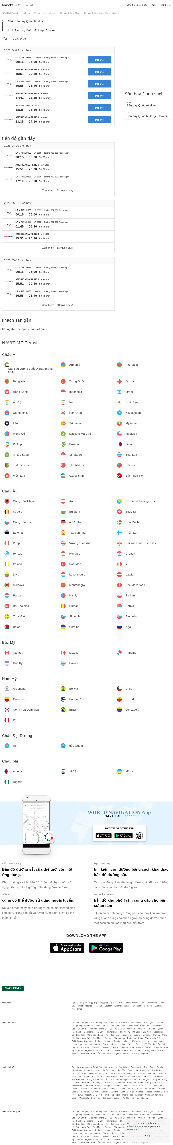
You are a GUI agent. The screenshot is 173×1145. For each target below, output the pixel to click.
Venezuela (84, 1053)
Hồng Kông (77, 1026)
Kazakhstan (157, 1026)
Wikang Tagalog (85, 1006)
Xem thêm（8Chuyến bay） (58, 247)
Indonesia (88, 1026)
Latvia (74, 1044)
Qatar (160, 1029)
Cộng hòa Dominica (154, 1050)
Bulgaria (147, 1035)
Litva (148, 1041)
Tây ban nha (119, 1038)
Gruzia (160, 1023)
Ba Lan (139, 1044)
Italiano (127, 1006)
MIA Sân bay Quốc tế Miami (26, 21)
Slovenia (96, 1047)
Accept (147, 1135)
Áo (107, 1035)
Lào (73, 1029)
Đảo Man (136, 1041)
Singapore (88, 1032)
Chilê (106, 1050)
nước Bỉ (137, 1035)
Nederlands (77, 1009)
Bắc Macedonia (110, 1044)
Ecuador (139, 1050)
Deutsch (108, 1006)
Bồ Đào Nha (150, 1044)
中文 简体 (104, 1003)
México (149, 1047)
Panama (158, 1047)
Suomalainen (139, 1006)
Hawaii (80, 1050)
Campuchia (133, 1026)
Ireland (126, 1041)
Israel (98, 1026)
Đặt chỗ (99, 60)
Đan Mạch (97, 1038)
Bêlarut (115, 1047)
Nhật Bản (121, 1026)
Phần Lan (131, 1038)
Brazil (74, 1053)
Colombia (116, 1050)
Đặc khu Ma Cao (117, 1029)
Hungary (108, 1041)
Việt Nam (147, 1032)
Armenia (113, 1023)
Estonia (108, 1038)
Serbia (75, 1047)
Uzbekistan (158, 1032)
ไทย (120, 1003)
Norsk (149, 1006)
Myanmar (93, 1029)
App (154, 5)
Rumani (161, 1044)
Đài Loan (136, 1032)
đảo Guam (107, 1053)
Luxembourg (158, 1041)
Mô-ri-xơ (135, 1053)
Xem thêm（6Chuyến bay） (58, 190)
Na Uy (130, 1044)
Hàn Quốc (144, 1026)
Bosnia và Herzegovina (121, 1035)
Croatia (117, 1041)
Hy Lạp (98, 1041)
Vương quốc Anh (152, 1038)
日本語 (75, 1003)
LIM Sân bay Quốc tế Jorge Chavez (31, 30)
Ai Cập (126, 1053)
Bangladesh (136, 1023)
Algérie (117, 1053)
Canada (139, 1047)
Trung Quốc (149, 1023)
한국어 (113, 1003)
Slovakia (106, 1047)
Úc (99, 1053)
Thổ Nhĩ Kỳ (125, 1032)
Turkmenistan (112, 1032)
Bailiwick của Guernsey (82, 1041)
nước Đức (86, 1038)
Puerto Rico (127, 1050)
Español (118, 1006)
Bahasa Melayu (131, 1003)
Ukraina (124, 1047)
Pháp (140, 1038)
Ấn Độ (105, 1026)
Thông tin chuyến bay (136, 5)
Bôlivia (99, 1050)
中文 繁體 (93, 1003)
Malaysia (131, 1029)
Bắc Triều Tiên (78, 1035)
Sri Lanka (82, 1029)
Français (98, 1006)
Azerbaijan (124, 1023)
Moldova (83, 1044)
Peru (93, 1053)
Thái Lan (99, 1032)
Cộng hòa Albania (95, 1035)
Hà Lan (122, 1044)
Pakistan (151, 1029)
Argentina (89, 1050)
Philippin (141, 1029)
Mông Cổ (103, 1029)
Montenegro (95, 1044)
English (83, 1003)
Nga (132, 1047)
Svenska (159, 1006)
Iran (112, 1026)
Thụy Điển (84, 1047)
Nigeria (144, 1053)
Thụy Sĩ (156, 1035)
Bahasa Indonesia (149, 1003)
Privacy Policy (134, 1129)
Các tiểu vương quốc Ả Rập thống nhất (89, 1023)
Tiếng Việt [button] (165, 5)
